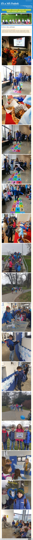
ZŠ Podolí (14, 29)
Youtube (29, 0)
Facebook (27, 0)
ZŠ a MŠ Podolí (16, 3)
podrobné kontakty (29, 7)
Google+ (31, 0)
